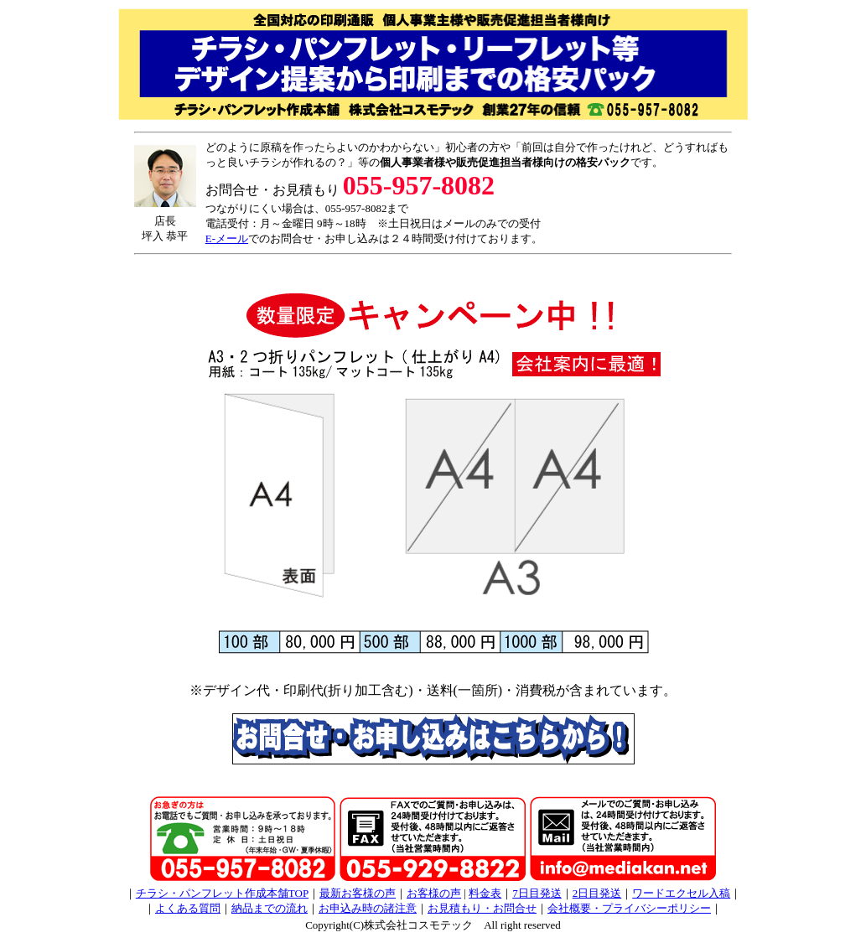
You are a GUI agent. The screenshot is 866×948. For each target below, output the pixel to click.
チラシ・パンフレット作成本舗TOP (222, 893)
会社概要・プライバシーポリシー (629, 908)
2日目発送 (597, 893)
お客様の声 (434, 893)
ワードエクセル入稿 (681, 893)
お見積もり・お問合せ (482, 908)
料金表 (485, 893)
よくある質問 (187, 908)
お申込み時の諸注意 (368, 908)
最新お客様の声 (357, 893)
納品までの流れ (269, 908)
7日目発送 (537, 893)
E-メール (226, 238)
